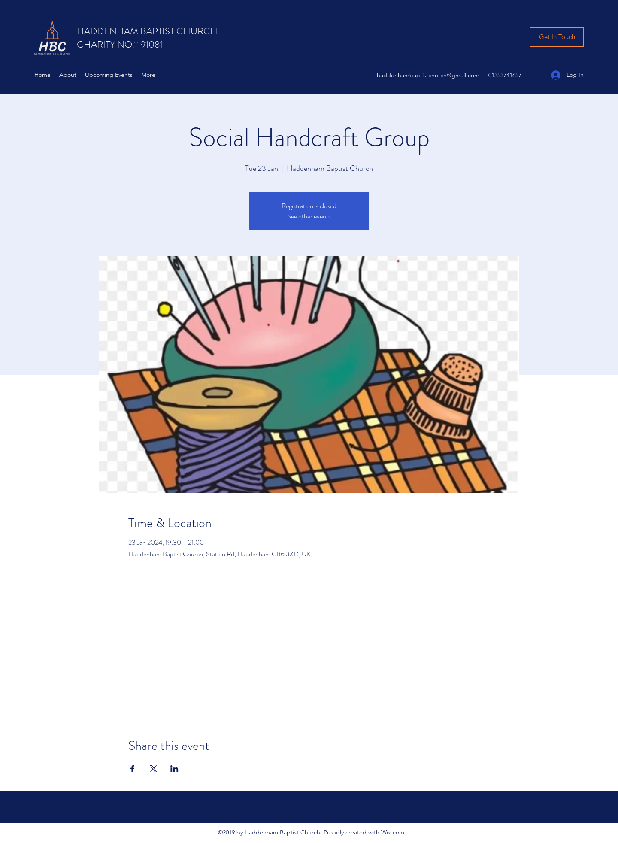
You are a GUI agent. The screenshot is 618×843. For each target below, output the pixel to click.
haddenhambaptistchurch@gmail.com (428, 75)
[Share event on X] (153, 768)
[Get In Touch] (557, 37)
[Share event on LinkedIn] (174, 768)
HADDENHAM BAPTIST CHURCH (147, 31)
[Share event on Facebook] (132, 768)
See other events (309, 216)
